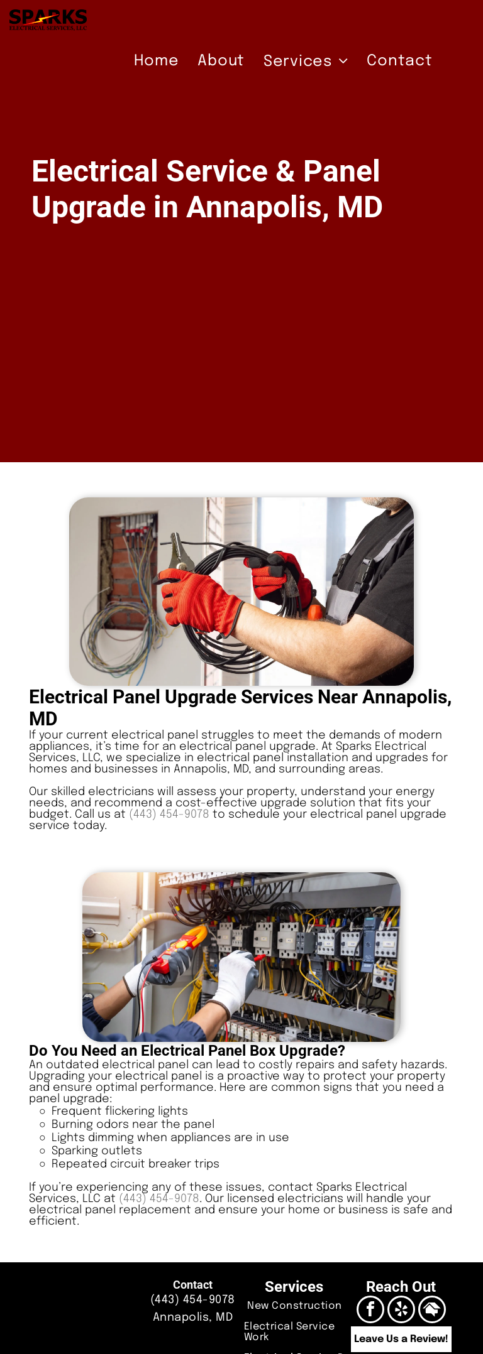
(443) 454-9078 (169, 814)
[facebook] (370, 1311)
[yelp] (401, 1311)
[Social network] (432, 1311)
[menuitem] (156, 61)
